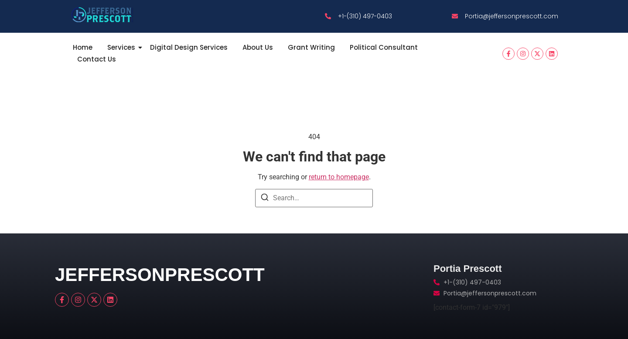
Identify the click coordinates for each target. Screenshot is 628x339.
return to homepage (339, 177)
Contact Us (96, 59)
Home (82, 47)
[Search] (264, 198)
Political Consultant (384, 47)
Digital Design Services (189, 47)
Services (122, 47)
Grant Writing (311, 47)
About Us (257, 47)
